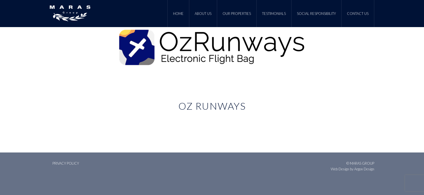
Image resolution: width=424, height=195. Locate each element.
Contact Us (358, 13)
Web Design (340, 169)
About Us (203, 13)
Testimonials (274, 13)
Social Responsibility (316, 13)
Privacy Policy (65, 163)
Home (178, 13)
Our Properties (237, 13)
